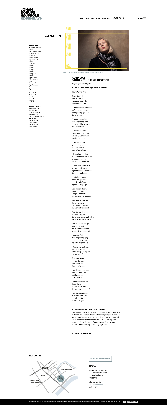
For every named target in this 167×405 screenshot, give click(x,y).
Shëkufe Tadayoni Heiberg (89, 325)
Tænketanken (33, 93)
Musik (31, 81)
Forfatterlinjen (33, 57)
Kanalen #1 (32, 67)
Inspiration (32, 63)
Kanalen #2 (32, 69)
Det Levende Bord (35, 51)
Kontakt (106, 19)
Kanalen (53, 36)
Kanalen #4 (32, 73)
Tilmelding (84, 19)
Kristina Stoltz (103, 322)
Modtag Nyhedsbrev (100, 358)
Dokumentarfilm (34, 53)
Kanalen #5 (32, 75)
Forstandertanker (34, 59)
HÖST (31, 61)
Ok (124, 401)
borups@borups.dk (96, 384)
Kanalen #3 (32, 71)
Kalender (95, 19)
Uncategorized (33, 97)
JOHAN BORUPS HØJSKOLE (31, 14)
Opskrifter (32, 89)
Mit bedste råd (33, 79)
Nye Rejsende (33, 85)
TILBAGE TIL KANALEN (81, 334)
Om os (31, 87)
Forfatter (32, 55)
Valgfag (31, 101)
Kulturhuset (33, 77)
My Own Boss (33, 83)
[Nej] (164, 402)
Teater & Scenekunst (35, 95)
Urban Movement (34, 99)
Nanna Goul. (107, 325)
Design (31, 49)
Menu (140, 19)
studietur (32, 91)
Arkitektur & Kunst (35, 47)
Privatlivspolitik (132, 401)
